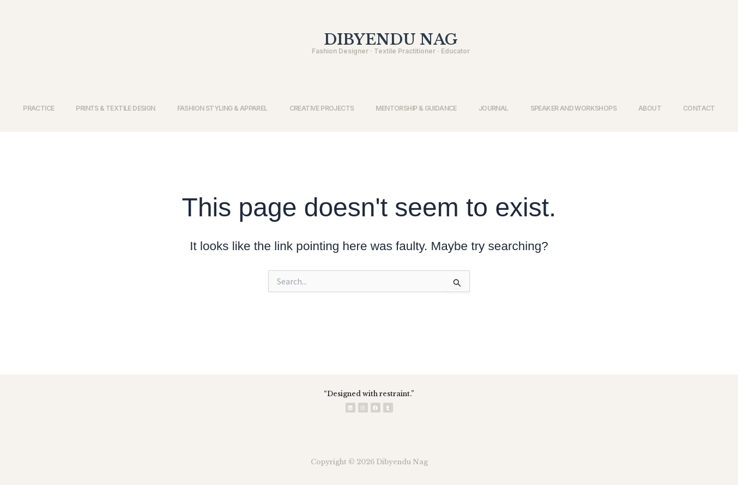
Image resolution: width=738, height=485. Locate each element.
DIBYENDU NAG (391, 39)
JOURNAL (494, 108)
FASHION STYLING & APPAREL (222, 108)
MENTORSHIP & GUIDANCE (416, 108)
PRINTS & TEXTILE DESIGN (115, 108)
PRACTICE (38, 108)
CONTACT (699, 108)
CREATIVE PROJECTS (321, 108)
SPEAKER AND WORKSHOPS (573, 108)
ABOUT (649, 108)
